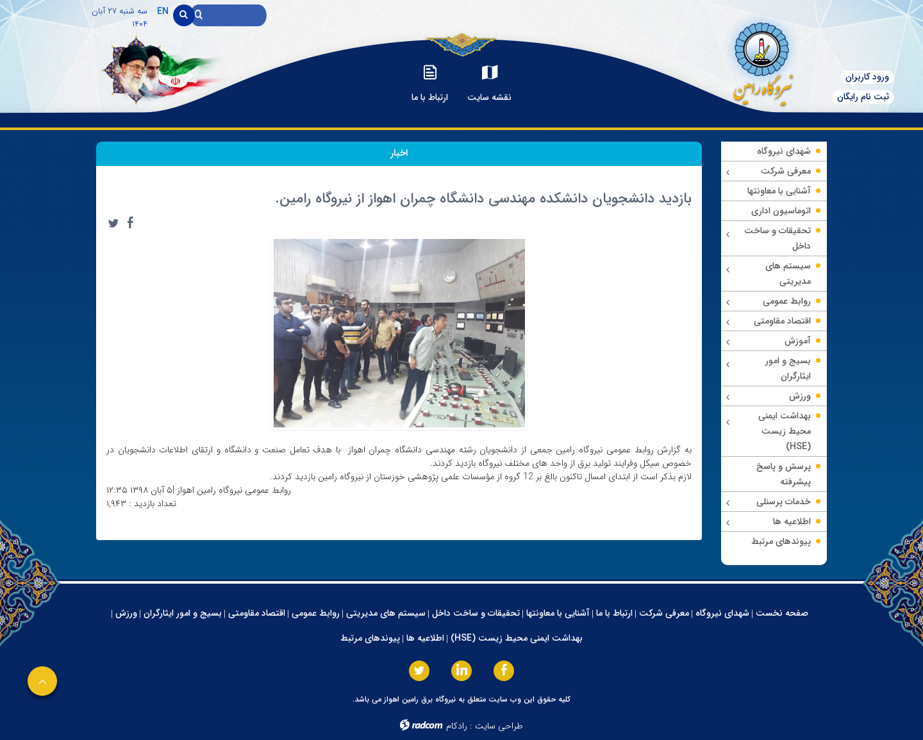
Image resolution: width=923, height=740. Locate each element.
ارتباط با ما (614, 613)
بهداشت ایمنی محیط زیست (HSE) (517, 638)
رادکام (456, 726)
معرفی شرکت (664, 613)
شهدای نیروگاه (722, 613)
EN (163, 11)
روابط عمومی (316, 613)
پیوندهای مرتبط (370, 638)
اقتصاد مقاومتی (256, 613)
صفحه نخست (782, 613)
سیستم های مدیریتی (386, 613)
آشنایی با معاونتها (558, 613)
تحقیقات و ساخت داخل (476, 613)
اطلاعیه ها (425, 638)
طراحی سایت (499, 726)
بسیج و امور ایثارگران (183, 613)
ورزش (126, 613)
